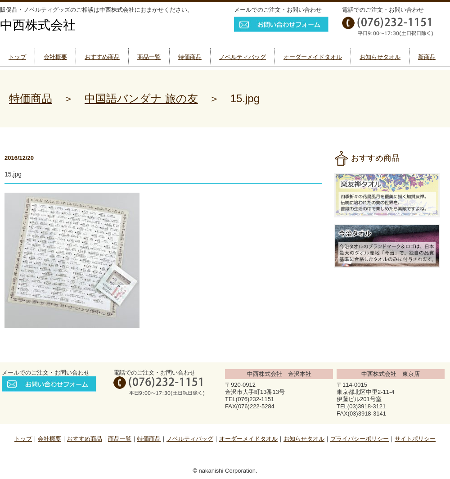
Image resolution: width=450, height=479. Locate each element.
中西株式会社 (38, 25)
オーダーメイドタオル (313, 57)
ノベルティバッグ (242, 57)
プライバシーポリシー (359, 438)
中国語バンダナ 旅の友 (141, 98)
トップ (17, 57)
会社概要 (55, 57)
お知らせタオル (380, 57)
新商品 (427, 57)
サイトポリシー (415, 438)
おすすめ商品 (102, 57)
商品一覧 (149, 57)
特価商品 (190, 57)
